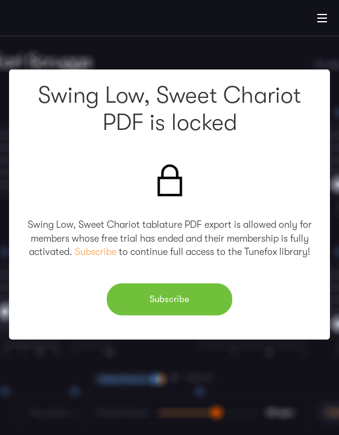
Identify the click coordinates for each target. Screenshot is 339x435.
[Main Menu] (322, 18)
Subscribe (95, 251)
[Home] (48, 20)
